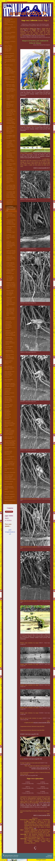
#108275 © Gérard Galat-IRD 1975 (41, 167)
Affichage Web (49, 856)
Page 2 (38, 28)
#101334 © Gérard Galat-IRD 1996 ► (41, 722)
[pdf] (35, 828)
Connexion (49, 855)
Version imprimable (8, 855)
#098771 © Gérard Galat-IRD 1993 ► (41, 815)
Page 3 (26, 30)
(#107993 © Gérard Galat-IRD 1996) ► (40, 768)
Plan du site (16, 855)
